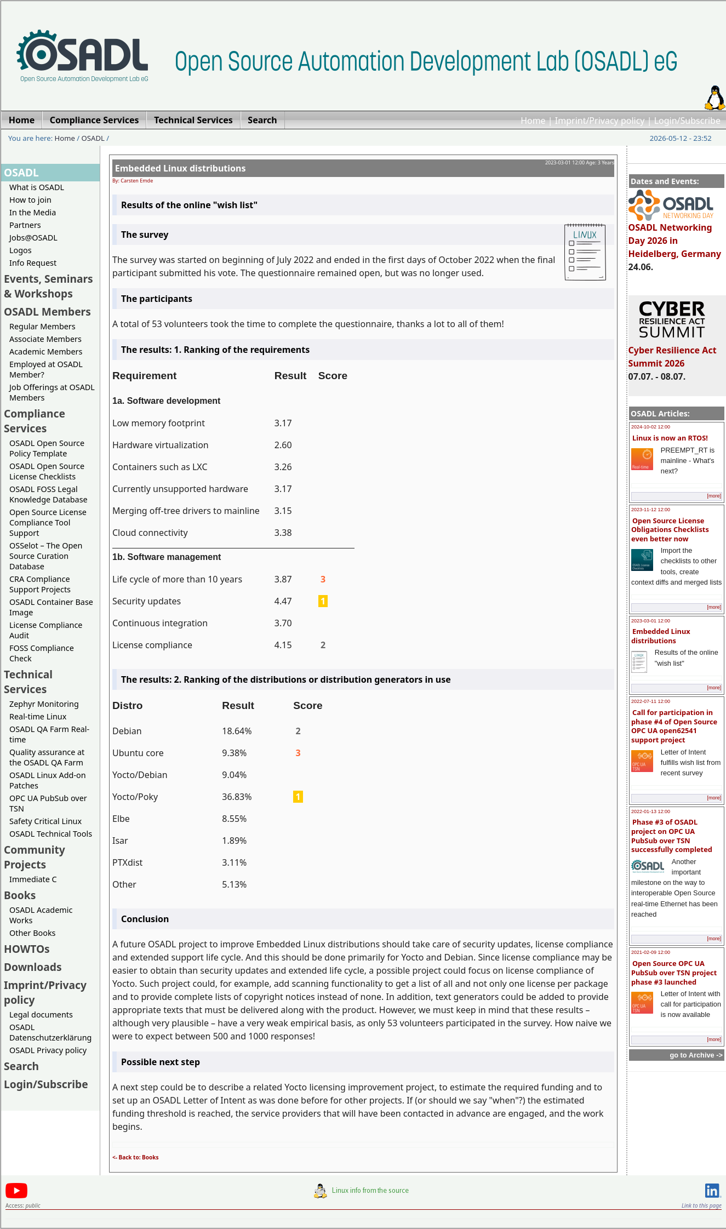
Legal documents (41, 1014)
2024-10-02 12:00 (650, 427)
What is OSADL (36, 187)
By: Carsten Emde (132, 180)
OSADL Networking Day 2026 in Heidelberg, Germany (675, 235)
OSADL (93, 138)
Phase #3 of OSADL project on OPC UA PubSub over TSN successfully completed (671, 835)
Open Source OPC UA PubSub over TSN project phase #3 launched (674, 972)
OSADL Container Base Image (51, 607)
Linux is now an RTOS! (670, 438)
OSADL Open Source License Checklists (46, 471)
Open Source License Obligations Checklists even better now (670, 530)
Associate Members (45, 339)
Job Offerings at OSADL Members (52, 392)
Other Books (32, 933)
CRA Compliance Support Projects (40, 584)
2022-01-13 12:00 (650, 811)
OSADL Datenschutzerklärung (50, 1032)
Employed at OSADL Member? (46, 369)
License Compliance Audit (45, 630)
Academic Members (45, 351)
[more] (714, 496)
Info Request (32, 263)
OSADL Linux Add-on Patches (47, 780)
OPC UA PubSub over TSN (48, 803)
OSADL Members (47, 311)
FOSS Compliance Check (41, 653)
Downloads (33, 966)
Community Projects (34, 857)
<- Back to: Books (135, 1157)
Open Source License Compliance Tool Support (48, 522)
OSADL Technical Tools (50, 833)
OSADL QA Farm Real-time (49, 734)
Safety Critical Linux (45, 821)
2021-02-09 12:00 (650, 952)
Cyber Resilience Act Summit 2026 (672, 351)
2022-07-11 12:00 (650, 701)
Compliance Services (34, 421)
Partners (25, 225)
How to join (30, 200)
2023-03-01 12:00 (650, 621)
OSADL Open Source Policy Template (46, 448)
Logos (20, 250)
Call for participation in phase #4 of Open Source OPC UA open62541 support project (674, 726)
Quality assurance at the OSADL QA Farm (46, 757)
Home (533, 121)
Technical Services (28, 681)
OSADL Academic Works (40, 915)
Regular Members (42, 326)
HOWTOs (27, 948)
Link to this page (702, 1205)
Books (20, 895)
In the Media (32, 212)
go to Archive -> (696, 1055)
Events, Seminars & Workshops (48, 286)
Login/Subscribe (687, 121)
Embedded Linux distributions (660, 635)
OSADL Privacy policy (48, 1050)
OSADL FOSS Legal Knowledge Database (48, 494)
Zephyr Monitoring (44, 704)
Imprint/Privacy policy (600, 121)
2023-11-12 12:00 (650, 509)
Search (21, 1066)
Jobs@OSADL (33, 237)
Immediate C (33, 879)
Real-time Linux (37, 716)
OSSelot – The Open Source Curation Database (45, 555)
